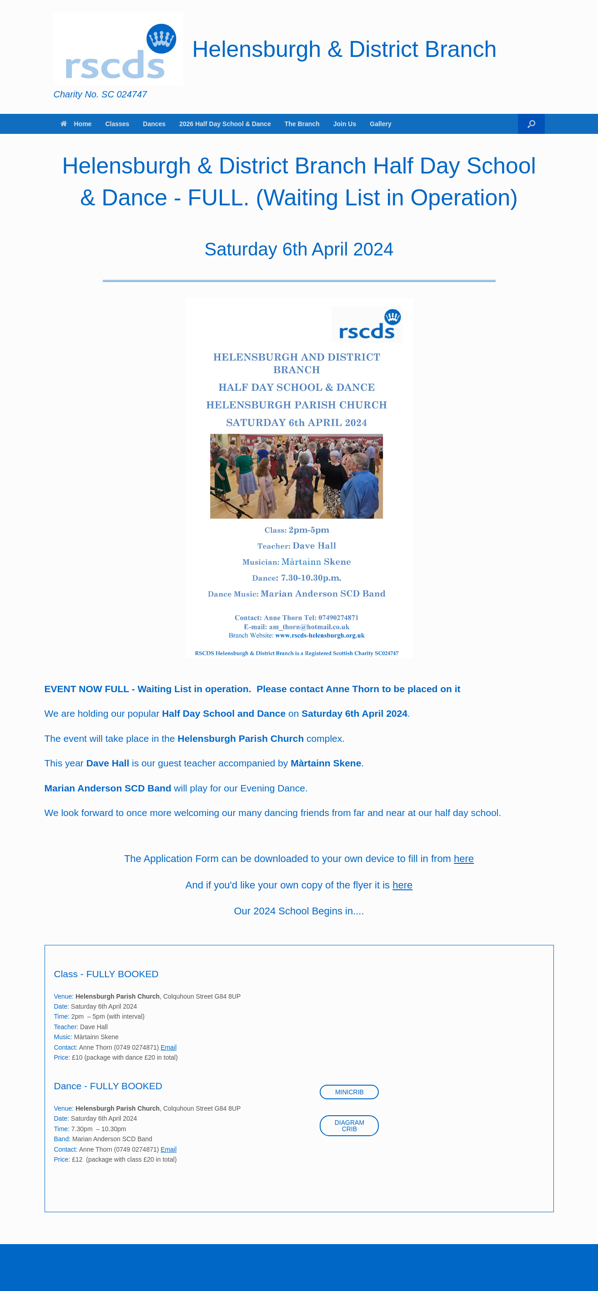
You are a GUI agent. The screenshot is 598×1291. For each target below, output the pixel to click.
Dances (154, 124)
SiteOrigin (292, 1273)
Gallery (380, 124)
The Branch (302, 124)
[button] (531, 124)
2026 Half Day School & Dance (225, 124)
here (464, 858)
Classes (117, 124)
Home (76, 124)
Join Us (345, 124)
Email (168, 1047)
